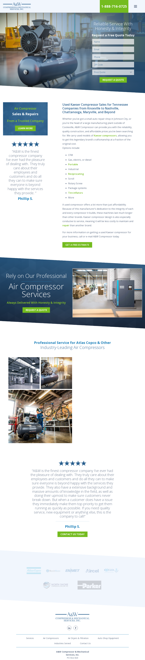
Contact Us (85, 617)
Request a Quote (113, 79)
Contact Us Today (72, 534)
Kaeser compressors (105, 135)
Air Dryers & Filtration (78, 611)
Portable (73, 164)
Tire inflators (75, 192)
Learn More (25, 128)
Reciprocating (76, 173)
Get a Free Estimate (77, 244)
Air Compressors (51, 611)
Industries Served (62, 617)
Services (30, 611)
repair (65, 225)
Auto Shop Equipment (108, 611)
